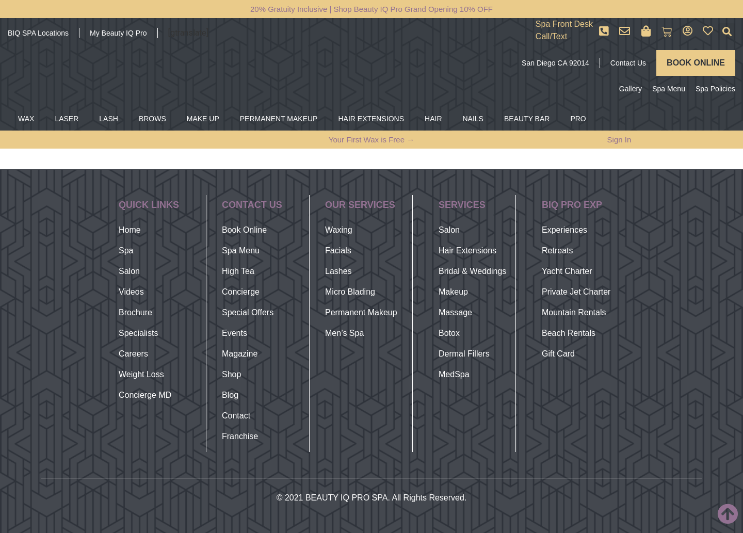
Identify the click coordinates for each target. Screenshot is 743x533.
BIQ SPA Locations (38, 33)
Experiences (564, 229)
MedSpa (454, 374)
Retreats (557, 250)
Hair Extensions (467, 250)
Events (234, 333)
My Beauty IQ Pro (118, 33)
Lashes (338, 271)
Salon (129, 271)
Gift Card (558, 353)
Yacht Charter (567, 271)
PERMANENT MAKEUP (279, 119)
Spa (126, 250)
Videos (131, 291)
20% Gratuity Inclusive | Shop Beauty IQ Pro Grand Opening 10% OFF (371, 9)
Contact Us (628, 63)
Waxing (338, 229)
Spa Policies (715, 89)
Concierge (241, 291)
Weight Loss (141, 374)
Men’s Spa (344, 333)
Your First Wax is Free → (371, 139)
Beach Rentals (568, 333)
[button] (726, 31)
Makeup (453, 291)
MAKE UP (203, 119)
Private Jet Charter (576, 291)
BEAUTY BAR (527, 119)
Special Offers (247, 312)
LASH (108, 119)
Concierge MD (145, 395)
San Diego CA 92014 (555, 63)
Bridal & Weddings (472, 271)
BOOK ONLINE (696, 62)
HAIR (433, 119)
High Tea (238, 271)
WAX (26, 119)
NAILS (473, 119)
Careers (133, 353)
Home (130, 229)
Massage (455, 312)
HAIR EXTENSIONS (371, 119)
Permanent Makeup (361, 312)
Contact (236, 415)
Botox (449, 333)
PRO (578, 119)
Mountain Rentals (574, 312)
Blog (230, 395)
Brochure (135, 312)
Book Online (244, 229)
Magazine (239, 353)
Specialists (138, 333)
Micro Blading (350, 291)
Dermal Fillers (464, 353)
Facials (338, 250)
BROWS (152, 119)
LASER (66, 119)
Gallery (630, 89)
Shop (231, 374)
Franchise (240, 436)
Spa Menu (668, 89)
